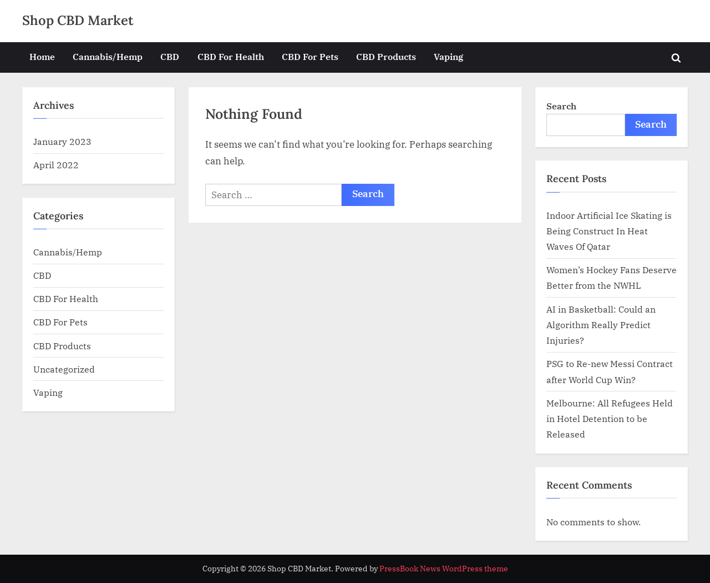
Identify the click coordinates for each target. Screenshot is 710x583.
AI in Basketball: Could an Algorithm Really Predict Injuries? (601, 324)
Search (561, 106)
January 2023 (62, 141)
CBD (169, 56)
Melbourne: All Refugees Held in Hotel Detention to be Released (609, 418)
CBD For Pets (310, 56)
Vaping (448, 56)
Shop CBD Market (78, 20)
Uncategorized (64, 369)
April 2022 (56, 164)
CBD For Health (230, 56)
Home (42, 56)
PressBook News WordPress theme (443, 569)
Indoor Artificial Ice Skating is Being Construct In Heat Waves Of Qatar (609, 231)
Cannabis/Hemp (108, 56)
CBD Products (386, 56)
